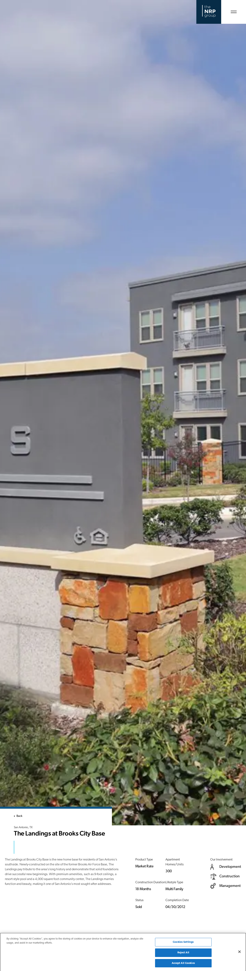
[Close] (239, 953)
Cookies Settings (183, 943)
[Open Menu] (233, 12)
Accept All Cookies (183, 964)
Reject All (183, 954)
